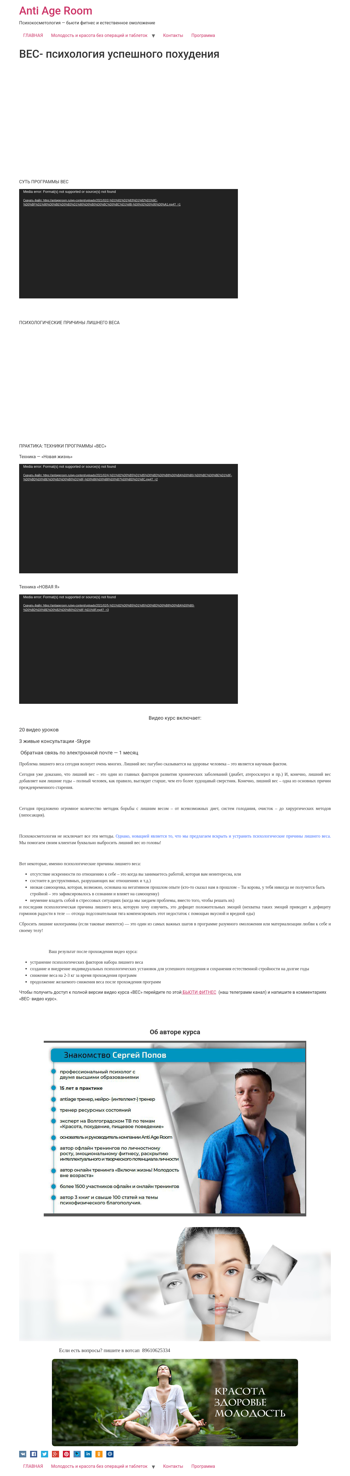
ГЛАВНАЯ (33, 35)
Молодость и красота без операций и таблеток (99, 35)
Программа (203, 35)
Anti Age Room (55, 10)
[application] (128, 243)
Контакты (173, 35)
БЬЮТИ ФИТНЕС (199, 992)
